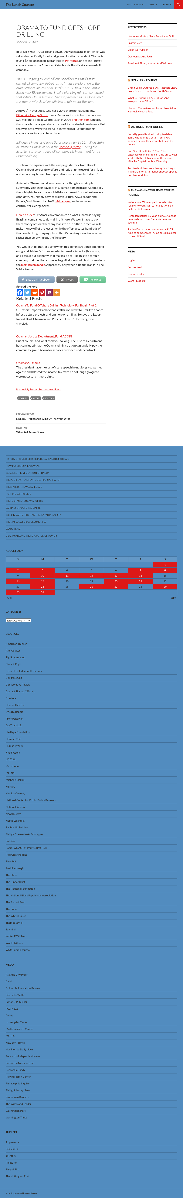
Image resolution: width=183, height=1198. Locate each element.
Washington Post (15, 1110)
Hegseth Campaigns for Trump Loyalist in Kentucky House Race (152, 109)
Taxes (151, 4)
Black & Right (13, 664)
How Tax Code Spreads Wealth (24, 465)
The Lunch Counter (20, 4)
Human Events (14, 745)
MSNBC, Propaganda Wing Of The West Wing (61, 416)
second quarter (69, 147)
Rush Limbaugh (15, 868)
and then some (81, 119)
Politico (10, 841)
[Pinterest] (42, 292)
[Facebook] (20, 292)
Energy (23, 398)
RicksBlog (11, 1162)
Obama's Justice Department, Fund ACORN (44, 336)
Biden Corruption (138, 49)
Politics (49, 398)
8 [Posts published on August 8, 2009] (165, 570)
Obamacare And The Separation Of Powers (31, 535)
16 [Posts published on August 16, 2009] (17, 581)
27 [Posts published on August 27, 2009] (115, 586)
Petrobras (71, 60)
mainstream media (33, 264)
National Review (15, 807)
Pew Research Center (18, 1076)
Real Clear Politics (16, 854)
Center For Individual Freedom (24, 671)
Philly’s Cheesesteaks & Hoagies (24, 834)
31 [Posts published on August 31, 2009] (42, 592)
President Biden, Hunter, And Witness (150, 63)
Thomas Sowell (14, 922)
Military (10, 786)
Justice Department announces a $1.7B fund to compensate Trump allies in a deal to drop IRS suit (152, 233)
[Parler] (49, 292)
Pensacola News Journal (20, 1063)
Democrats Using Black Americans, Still (151, 36)
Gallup (9, 1015)
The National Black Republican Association (31, 895)
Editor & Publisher (16, 1001)
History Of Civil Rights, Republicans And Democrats (37, 458)
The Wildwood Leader (18, 1103)
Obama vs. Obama (28, 363)
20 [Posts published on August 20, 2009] (115, 581)
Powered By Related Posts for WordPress (38, 389)
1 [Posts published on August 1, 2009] (165, 564)
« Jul (9, 597)
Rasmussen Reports (17, 1097)
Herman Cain (13, 739)
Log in (131, 260)
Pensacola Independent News (23, 1056)
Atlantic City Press (17, 974)
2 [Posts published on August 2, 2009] (18, 570)
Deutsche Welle (15, 995)
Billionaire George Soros (32, 115)
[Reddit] (34, 292)
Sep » (173, 597)
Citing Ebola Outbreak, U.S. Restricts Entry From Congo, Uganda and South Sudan (152, 89)
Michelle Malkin (15, 779)
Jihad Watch (13, 752)
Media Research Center (19, 1029)
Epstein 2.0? (135, 42)
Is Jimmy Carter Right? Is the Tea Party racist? (33, 514)
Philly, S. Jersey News (18, 1090)
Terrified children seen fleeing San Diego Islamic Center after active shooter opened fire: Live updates (152, 171)
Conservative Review (18, 684)
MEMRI (10, 773)
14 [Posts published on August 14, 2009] (140, 575)
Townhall (11, 929)
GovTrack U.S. (14, 725)
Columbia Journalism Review (23, 988)
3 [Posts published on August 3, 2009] (42, 570)
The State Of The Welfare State (24, 486)
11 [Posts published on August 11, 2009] (67, 575)
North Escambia (15, 820)
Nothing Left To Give (18, 493)
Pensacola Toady (15, 1069)
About (165, 4)
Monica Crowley (15, 793)
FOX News (12, 1008)
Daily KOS (12, 1149)
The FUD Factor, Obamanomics (24, 500)
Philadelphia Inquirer (18, 1083)
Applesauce (12, 1142)
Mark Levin (12, 766)
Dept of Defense (15, 705)
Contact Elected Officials (20, 691)
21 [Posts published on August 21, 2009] (140, 581)
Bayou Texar (13, 528)
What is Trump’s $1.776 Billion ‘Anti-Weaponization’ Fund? (149, 99)
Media (36, 398)
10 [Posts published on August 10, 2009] (42, 575)
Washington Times (16, 1117)
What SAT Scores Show (61, 430)
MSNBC (10, 1035)
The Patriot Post (15, 902)
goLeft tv (11, 1155)
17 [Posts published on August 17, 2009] (42, 581)
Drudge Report (14, 711)
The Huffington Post (17, 1176)
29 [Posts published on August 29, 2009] (165, 586)
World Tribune (14, 943)
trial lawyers (63, 201)
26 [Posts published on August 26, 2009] (91, 586)
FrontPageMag (14, 718)
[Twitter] (27, 292)
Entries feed (135, 267)
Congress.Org (14, 677)
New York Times (15, 1042)
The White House (16, 915)
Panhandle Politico (17, 827)
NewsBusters (13, 813)
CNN (9, 981)
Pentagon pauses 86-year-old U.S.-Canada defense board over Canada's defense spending (152, 219)
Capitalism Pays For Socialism (23, 507)
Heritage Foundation (18, 732)
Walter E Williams (16, 936)
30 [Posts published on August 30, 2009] (17, 592)
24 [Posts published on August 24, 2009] (42, 586)
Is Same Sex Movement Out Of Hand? (27, 472)
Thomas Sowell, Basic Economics (26, 521)
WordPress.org (136, 280)
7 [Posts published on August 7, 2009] (140, 570)
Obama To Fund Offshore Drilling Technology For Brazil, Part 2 (56, 305)
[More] (56, 292)
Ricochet (11, 861)
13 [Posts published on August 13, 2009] (115, 575)
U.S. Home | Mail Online (147, 126)
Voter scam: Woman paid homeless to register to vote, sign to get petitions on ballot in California (150, 205)
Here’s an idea (25, 215)
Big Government (15, 657)
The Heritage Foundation (20, 888)
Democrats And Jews (140, 56)
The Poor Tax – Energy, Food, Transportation (33, 479)
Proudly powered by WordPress (21, 1193)
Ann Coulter (13, 650)
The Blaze (11, 875)
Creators (11, 698)
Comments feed (137, 274)
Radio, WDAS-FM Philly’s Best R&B (26, 847)
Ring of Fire (12, 1169)
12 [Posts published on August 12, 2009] (91, 575)
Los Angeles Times (16, 1022)
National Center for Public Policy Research (31, 800)
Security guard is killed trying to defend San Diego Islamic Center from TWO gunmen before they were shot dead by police (150, 139)
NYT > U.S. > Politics (144, 80)
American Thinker (16, 643)
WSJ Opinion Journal (18, 949)
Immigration (134, 4)
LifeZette (11, 759)
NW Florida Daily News (19, 1049)
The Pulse (11, 909)
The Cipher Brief (15, 881)
